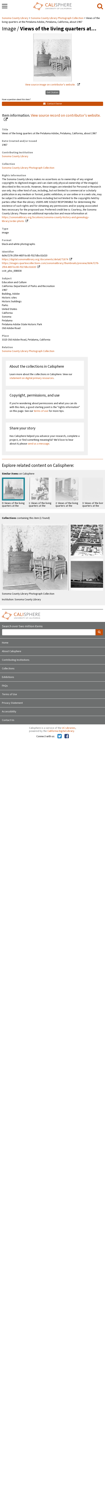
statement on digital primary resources (32, 378)
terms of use (41, 411)
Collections (8, 668)
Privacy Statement (12, 703)
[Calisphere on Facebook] (66, 736)
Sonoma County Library (15, 18)
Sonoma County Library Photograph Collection (57, 18)
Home (5, 643)
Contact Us (8, 720)
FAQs (5, 686)
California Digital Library (60, 731)
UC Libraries (68, 728)
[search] (100, 6)
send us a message (38, 444)
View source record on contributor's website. (65, 115)
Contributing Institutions (15, 660)
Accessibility (9, 711)
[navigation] (4, 6)
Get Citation (52, 92)
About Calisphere (11, 651)
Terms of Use (9, 694)
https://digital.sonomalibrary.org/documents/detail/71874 (35, 259)
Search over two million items (22, 626)
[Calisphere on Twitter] (59, 736)
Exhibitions (8, 677)
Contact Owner (52, 103)
